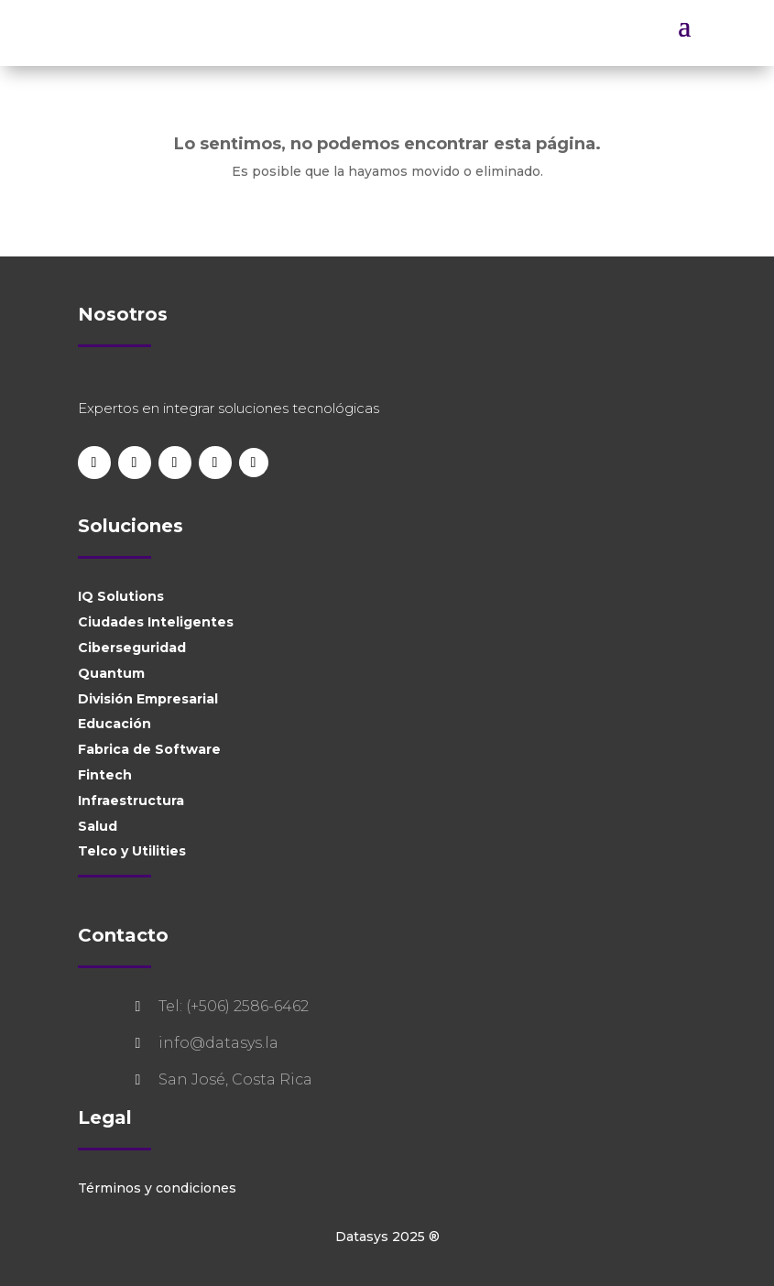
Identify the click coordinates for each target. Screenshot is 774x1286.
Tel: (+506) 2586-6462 (233, 1006)
